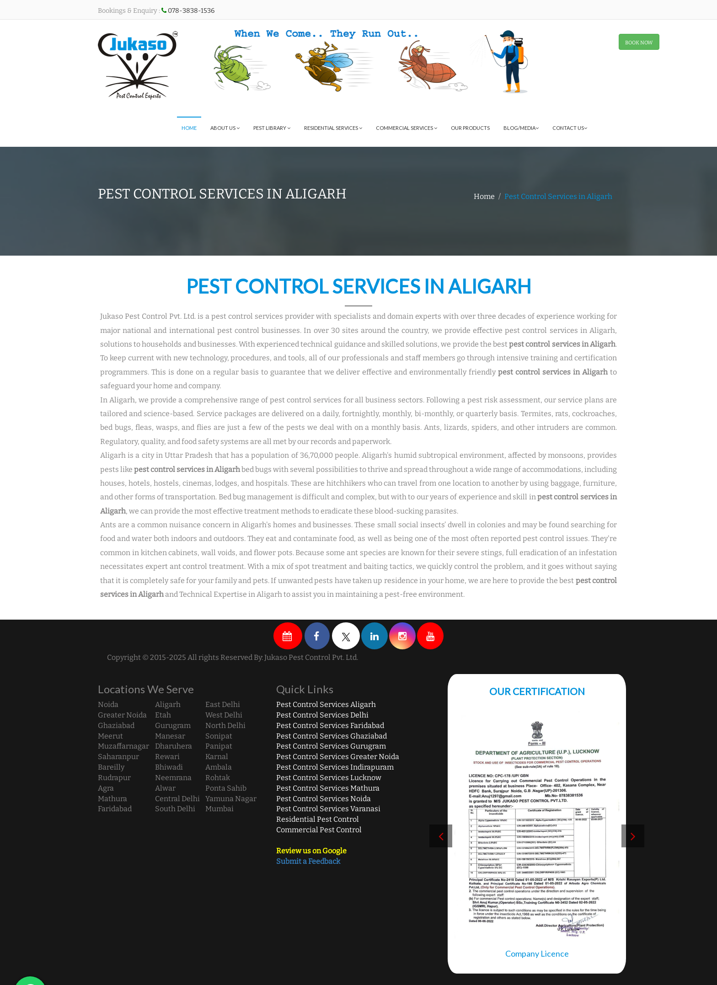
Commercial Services (406, 128)
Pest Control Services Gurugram (331, 746)
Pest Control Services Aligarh (326, 704)
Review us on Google (311, 850)
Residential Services (333, 128)
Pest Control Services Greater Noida (337, 756)
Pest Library (271, 128)
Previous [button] (440, 835)
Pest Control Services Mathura (328, 788)
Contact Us (569, 128)
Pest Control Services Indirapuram (335, 767)
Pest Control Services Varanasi (328, 808)
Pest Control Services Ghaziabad (331, 736)
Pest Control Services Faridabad (330, 725)
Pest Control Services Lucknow (328, 777)
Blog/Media (521, 128)
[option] (537, 840)
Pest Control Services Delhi (322, 715)
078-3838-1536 (191, 11)
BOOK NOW (639, 43)
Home (189, 128)
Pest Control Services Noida (323, 798)
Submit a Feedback (308, 861)
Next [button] (632, 835)
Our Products (470, 128)
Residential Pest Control (317, 819)
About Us (225, 128)
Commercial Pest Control (319, 829)
